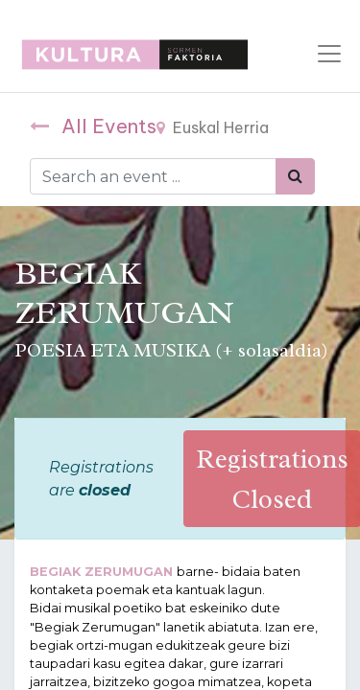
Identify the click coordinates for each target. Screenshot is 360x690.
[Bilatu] (295, 176)
